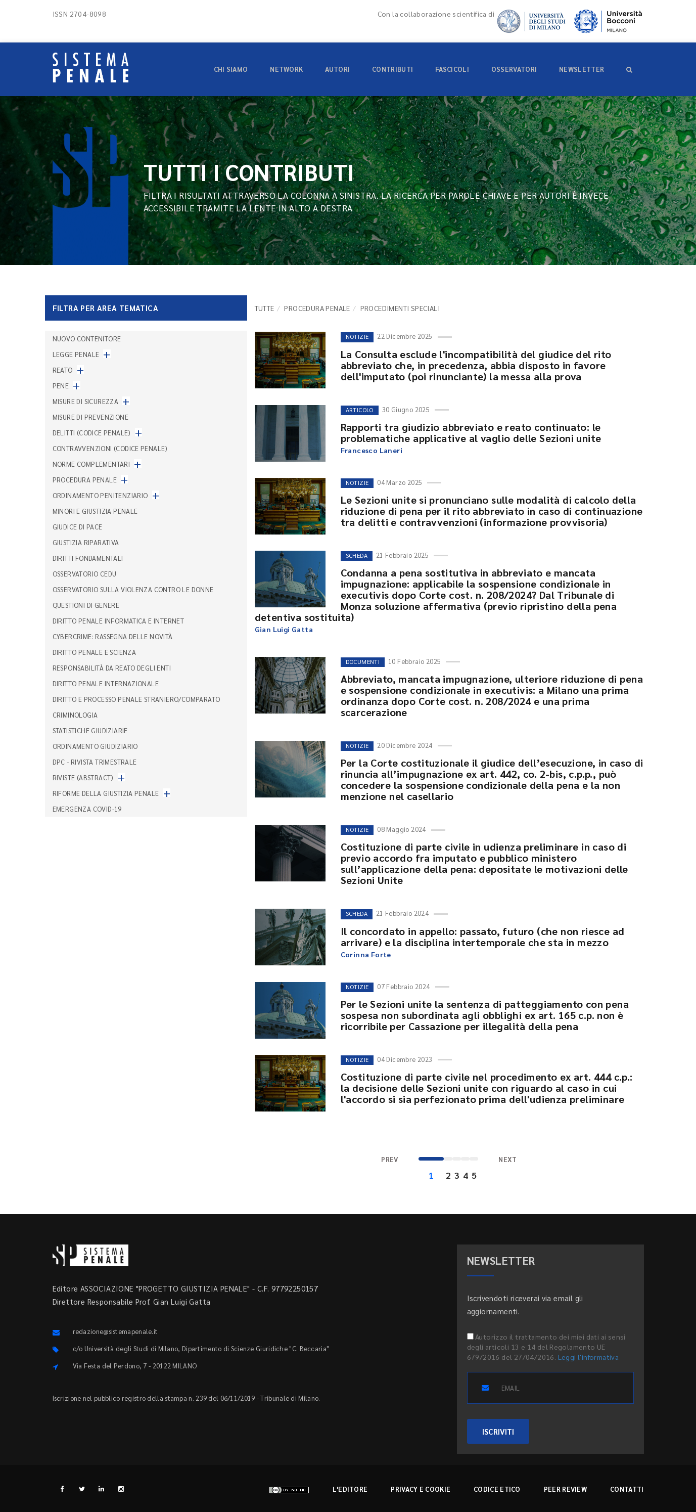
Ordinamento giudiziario (95, 746)
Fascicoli (452, 69)
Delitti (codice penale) (92, 432)
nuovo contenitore (87, 338)
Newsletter (581, 69)
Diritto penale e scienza (94, 652)
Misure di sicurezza (86, 401)
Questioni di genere (86, 605)
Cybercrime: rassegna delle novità (113, 636)
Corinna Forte (366, 954)
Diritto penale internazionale (106, 683)
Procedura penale (317, 308)
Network (286, 69)
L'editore (350, 1489)
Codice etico (497, 1489)
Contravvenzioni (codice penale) (110, 448)
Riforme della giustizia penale (106, 793)
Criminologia (75, 714)
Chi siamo (231, 69)
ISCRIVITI (498, 1431)
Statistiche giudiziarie (90, 730)
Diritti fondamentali (88, 558)
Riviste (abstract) (83, 777)
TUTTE (264, 308)
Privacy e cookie (420, 1489)
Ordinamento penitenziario (100, 495)
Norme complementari (91, 464)
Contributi (392, 69)
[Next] (507, 1160)
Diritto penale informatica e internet (118, 620)
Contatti (626, 1489)
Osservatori (514, 69)
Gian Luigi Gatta (284, 629)
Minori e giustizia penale (95, 511)
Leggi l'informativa (588, 1356)
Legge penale (76, 354)
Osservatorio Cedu (85, 573)
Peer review (565, 1489)
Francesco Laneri (371, 450)
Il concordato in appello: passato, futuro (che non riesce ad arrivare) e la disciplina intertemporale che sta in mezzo (483, 936)
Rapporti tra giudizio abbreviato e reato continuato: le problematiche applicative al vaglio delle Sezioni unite (471, 432)
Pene (61, 385)
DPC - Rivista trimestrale (95, 762)
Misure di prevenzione (90, 417)
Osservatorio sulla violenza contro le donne (133, 589)
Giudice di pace (78, 526)
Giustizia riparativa (86, 542)
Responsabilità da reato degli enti (112, 667)
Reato (63, 370)
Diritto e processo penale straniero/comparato (136, 699)
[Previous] (389, 1160)
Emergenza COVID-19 (87, 809)
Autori (337, 69)
